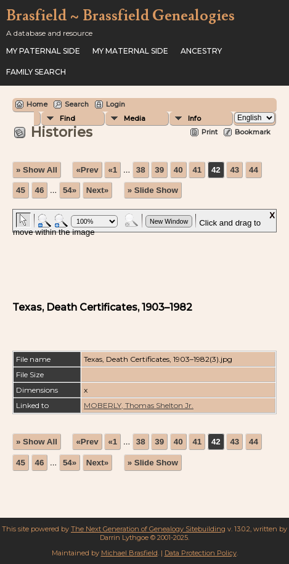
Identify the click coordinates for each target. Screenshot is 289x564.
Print (209, 132)
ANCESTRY (201, 50)
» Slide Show (153, 190)
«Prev (87, 169)
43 (234, 169)
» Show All (36, 169)
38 (140, 169)
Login (115, 104)
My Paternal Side (43, 50)
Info (194, 118)
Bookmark (253, 132)
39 (159, 169)
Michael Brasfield (129, 553)
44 (253, 169)
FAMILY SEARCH (36, 71)
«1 (112, 169)
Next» (97, 190)
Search (77, 104)
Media (134, 118)
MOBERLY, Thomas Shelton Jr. (138, 405)
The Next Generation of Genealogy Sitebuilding (148, 529)
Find (67, 118)
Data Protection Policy (201, 553)
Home (36, 104)
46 (39, 190)
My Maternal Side (130, 50)
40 (178, 169)
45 (20, 190)
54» (69, 190)
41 (196, 169)
